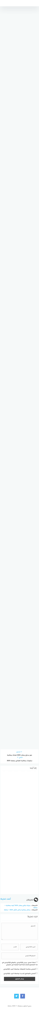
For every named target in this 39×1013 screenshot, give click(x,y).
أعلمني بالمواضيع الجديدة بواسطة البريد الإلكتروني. (19, 973)
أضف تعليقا (5, 899)
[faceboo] (22, 996)
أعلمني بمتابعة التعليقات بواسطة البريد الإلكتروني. (19, 969)
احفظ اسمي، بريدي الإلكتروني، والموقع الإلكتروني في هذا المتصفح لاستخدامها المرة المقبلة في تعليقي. (20, 963)
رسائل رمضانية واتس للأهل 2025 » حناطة (17, 910)
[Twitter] (16, 996)
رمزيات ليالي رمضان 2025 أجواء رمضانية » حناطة (21, 906)
